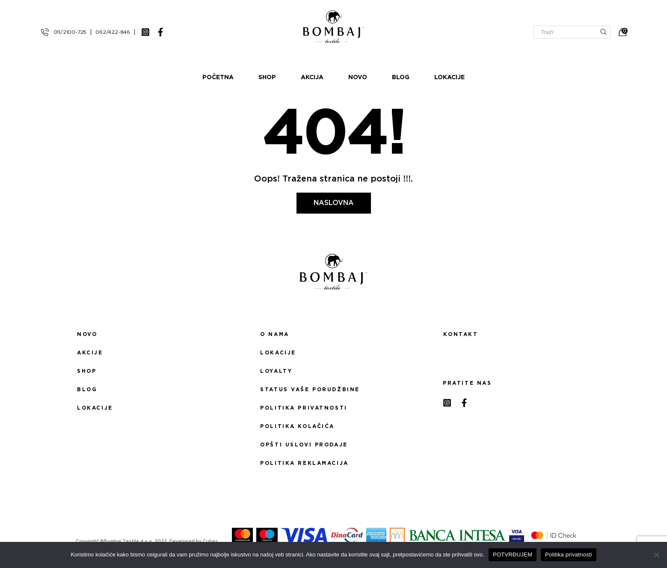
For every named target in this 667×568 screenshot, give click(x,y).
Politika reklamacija (304, 463)
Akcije (90, 352)
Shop (267, 77)
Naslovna (334, 202)
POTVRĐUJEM (512, 554)
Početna (218, 77)
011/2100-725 (70, 32)
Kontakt (460, 334)
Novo (357, 77)
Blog (400, 77)
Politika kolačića (297, 426)
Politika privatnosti (303, 407)
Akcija (312, 77)
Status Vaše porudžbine (310, 389)
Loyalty (276, 371)
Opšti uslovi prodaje (303, 444)
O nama (274, 334)
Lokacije (449, 77)
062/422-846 (112, 32)
